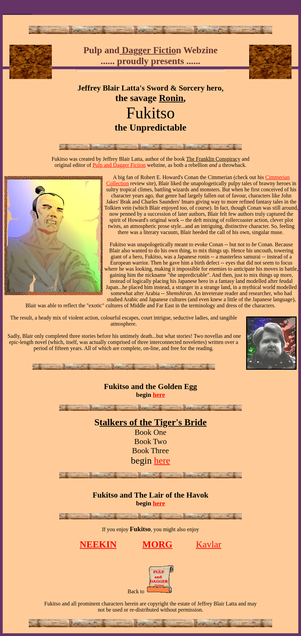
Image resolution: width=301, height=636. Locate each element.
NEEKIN (98, 544)
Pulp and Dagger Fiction (119, 165)
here (159, 394)
